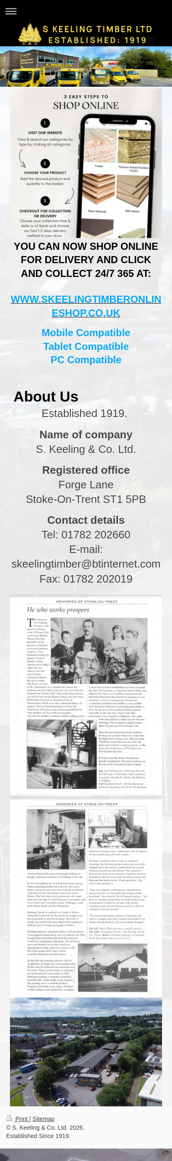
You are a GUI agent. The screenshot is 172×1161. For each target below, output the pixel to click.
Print (17, 1119)
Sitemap (43, 1119)
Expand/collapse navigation (86, 11)
